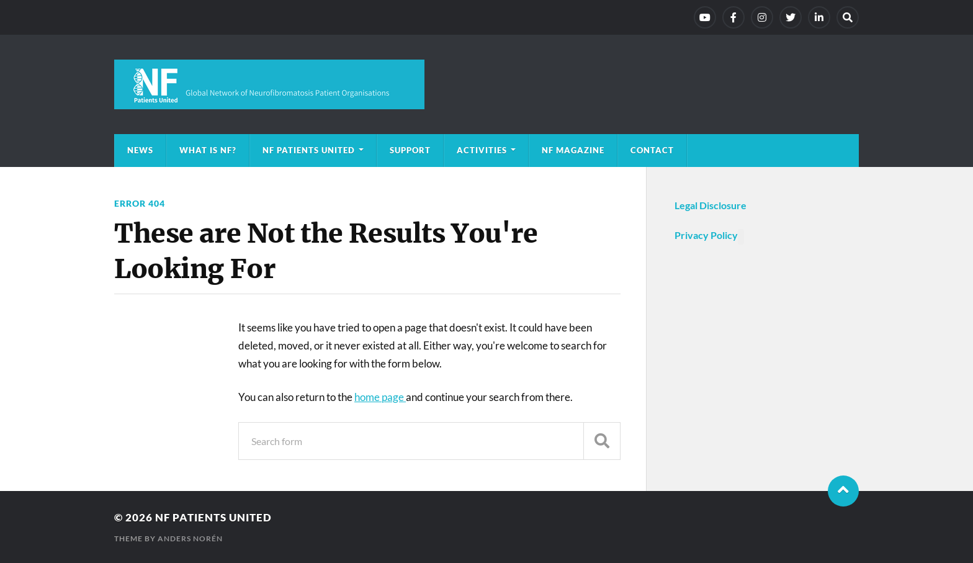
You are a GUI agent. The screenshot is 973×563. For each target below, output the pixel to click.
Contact (652, 150)
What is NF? (207, 150)
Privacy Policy (706, 235)
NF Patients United (308, 150)
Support (410, 150)
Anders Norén (190, 538)
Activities (482, 150)
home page (380, 396)
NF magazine (573, 150)
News (140, 150)
